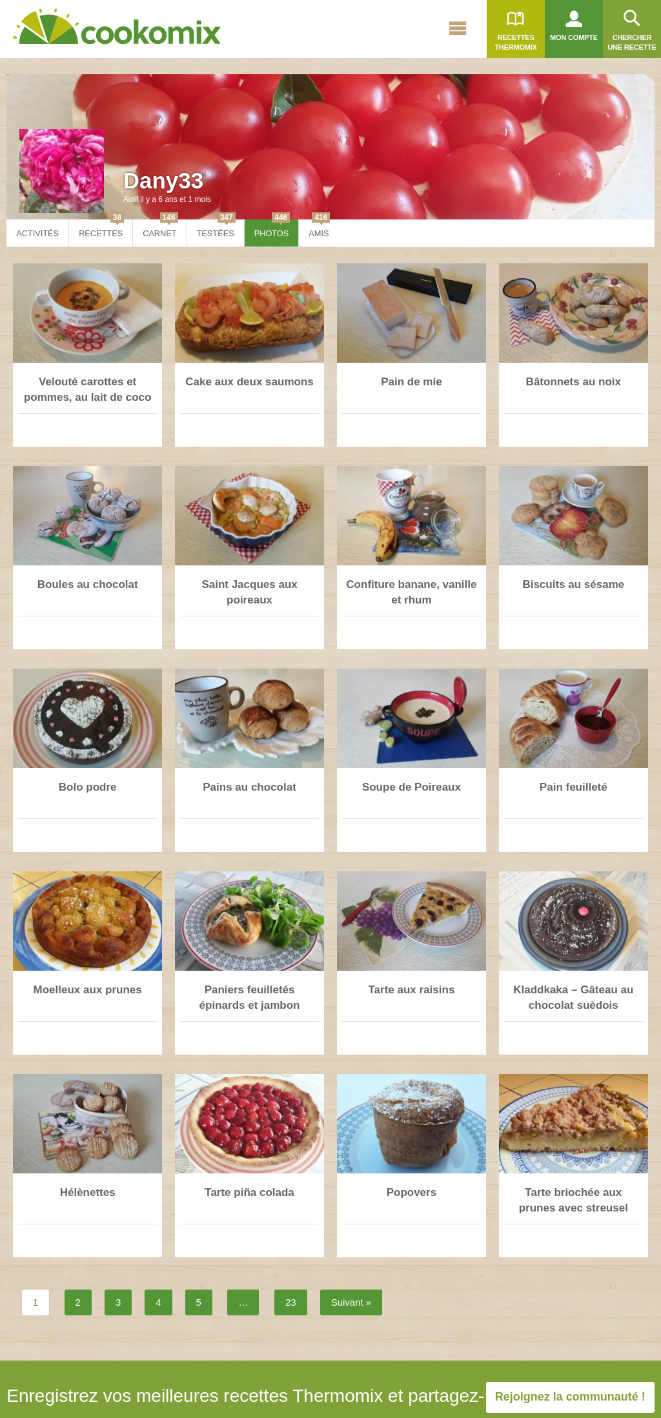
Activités (37, 233)
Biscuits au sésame (573, 584)
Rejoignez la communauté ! (570, 1396)
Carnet (160, 228)
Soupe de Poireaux (411, 787)
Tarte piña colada (249, 1192)
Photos (272, 228)
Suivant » (351, 1302)
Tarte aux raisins (411, 990)
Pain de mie (411, 382)
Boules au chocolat (87, 584)
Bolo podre (88, 787)
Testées (216, 228)
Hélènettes (88, 1192)
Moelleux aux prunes (88, 990)
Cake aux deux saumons (249, 382)
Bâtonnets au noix (573, 382)
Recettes (101, 228)
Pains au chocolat (249, 787)
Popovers (411, 1192)
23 (290, 1302)
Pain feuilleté (573, 787)
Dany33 (163, 180)
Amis (319, 228)
